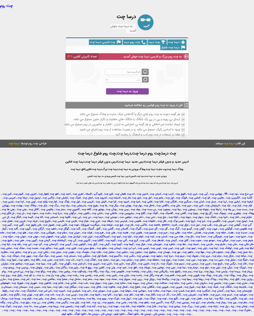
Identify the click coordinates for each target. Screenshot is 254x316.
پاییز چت (73, 267)
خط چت (181, 244)
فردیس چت (121, 221)
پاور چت (217, 275)
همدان (197, 233)
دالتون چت (84, 213)
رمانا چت (223, 279)
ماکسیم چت (115, 256)
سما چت (35, 279)
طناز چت (83, 295)
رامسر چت (99, 275)
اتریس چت (87, 202)
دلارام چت (246, 217)
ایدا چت (19, 202)
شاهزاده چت (138, 306)
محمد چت (103, 260)
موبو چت (202, 260)
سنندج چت (13, 279)
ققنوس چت (240, 229)
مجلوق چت (150, 252)
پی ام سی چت (15, 271)
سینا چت (46, 287)
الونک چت (181, 198)
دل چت (21, 213)
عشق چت (102, 248)
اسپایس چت (73, 291)
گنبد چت (75, 229)
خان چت (232, 244)
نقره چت (57, 287)
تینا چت (208, 298)
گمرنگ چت (88, 229)
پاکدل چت (61, 267)
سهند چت (99, 279)
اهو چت (54, 194)
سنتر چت (60, 209)
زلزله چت (213, 306)
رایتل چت (17, 275)
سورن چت (228, 283)
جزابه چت (8, 236)
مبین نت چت (216, 260)
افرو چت (108, 194)
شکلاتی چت (148, 287)
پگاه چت (92, 271)
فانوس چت (135, 221)
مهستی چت (143, 256)
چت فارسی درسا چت (105, 42)
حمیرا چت (241, 236)
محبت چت (32, 248)
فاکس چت (141, 225)
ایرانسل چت (74, 236)
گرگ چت (175, 229)
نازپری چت (93, 264)
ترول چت (126, 298)
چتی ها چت (8, 209)
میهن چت (26, 256)
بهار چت (137, 205)
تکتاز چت (150, 295)
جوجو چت (209, 240)
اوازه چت (42, 202)
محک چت (19, 248)
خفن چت (19, 240)
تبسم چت (227, 295)
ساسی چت (186, 283)
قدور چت (181, 275)
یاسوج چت (108, 302)
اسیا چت (135, 202)
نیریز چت (29, 264)
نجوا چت (11, 260)
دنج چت (162, 217)
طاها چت (203, 295)
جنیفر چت (248, 240)
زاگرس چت (62, 302)
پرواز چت (209, 271)
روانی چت (60, 275)
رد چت (40, 275)
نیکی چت (227, 267)
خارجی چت (207, 244)
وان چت (110, 267)
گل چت (163, 229)
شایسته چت (240, 287)
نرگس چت (230, 264)
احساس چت (51, 217)
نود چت (233, 194)
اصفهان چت (47, 236)
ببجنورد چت (164, 209)
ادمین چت (142, 194)
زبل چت (224, 306)
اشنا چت (158, 202)
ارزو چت (195, 302)
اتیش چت (101, 202)
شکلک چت (226, 287)
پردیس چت (22, 267)
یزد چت (96, 302)
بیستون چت (189, 209)
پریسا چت (234, 271)
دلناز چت (234, 217)
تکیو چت (173, 298)
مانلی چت (43, 252)
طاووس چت (117, 271)
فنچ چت (118, 225)
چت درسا (157, 42)
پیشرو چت (174, 306)
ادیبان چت (155, 194)
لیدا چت (213, 248)
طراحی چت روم (38, 143)
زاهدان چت (48, 302)
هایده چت (122, 233)
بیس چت (124, 209)
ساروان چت (200, 283)
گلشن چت (108, 229)
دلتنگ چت (210, 217)
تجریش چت (189, 295)
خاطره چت (169, 244)
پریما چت (53, 306)
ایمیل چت (241, 221)
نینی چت (170, 267)
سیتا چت (230, 291)
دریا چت (57, 213)
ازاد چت (226, 205)
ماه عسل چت (245, 252)
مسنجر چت (69, 256)
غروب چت (212, 229)
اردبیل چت (34, 198)
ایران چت (87, 236)
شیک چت (213, 287)
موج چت (165, 260)
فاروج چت (45, 221)
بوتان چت (111, 209)
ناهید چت (51, 229)
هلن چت (110, 233)
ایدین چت (8, 202)
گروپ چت (25, 229)
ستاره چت (120, 283)
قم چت (159, 275)
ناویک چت (166, 264)
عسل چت (211, 202)
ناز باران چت (79, 264)
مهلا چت (199, 252)
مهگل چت (230, 252)
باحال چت (149, 205)
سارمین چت (215, 283)
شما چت (85, 302)
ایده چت (149, 236)
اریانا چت (22, 198)
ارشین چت (234, 202)
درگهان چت (70, 213)
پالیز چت (48, 267)
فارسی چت (58, 221)
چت (234, 310)
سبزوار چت (124, 279)
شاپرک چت (244, 310)
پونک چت (206, 275)
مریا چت (168, 256)
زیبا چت (162, 306)
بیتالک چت (30, 205)
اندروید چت (101, 198)
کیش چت (104, 244)
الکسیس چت (233, 198)
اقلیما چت (65, 217)
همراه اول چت (99, 256)
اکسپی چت (157, 302)
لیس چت (168, 248)
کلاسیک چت (166, 213)
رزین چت (137, 279)
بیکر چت (113, 205)
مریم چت (180, 256)
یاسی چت (121, 302)
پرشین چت (64, 271)
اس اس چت (44, 291)
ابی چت (76, 217)
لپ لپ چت (129, 248)
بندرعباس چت (78, 205)
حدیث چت (241, 233)
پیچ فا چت (85, 267)
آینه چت (91, 306)
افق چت (132, 267)
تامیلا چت (95, 295)
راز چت (49, 275)
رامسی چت (86, 275)
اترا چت (112, 202)
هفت (231, 233)
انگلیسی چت (213, 221)
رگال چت (149, 275)
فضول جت (48, 225)
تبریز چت (215, 295)
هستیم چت (150, 233)
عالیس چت (218, 198)
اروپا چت (190, 221)
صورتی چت (40, 306)
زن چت (36, 302)
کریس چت (65, 244)
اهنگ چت (90, 260)
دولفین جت (125, 217)
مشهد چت (156, 256)
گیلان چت (199, 229)
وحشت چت (78, 298)
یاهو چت (144, 302)
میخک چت (13, 256)
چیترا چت (193, 213)
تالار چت (128, 295)
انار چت (126, 198)
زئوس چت (200, 306)
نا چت (79, 260)
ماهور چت (187, 252)
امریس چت (9, 198)
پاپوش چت (36, 267)
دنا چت (28, 306)
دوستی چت (111, 217)
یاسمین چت (66, 306)
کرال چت (92, 244)
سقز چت (242, 302)
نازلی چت (106, 264)
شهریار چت (31, 283)
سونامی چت (139, 291)
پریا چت (197, 271)
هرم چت (99, 233)
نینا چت (181, 267)
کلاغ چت (140, 213)
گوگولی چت (226, 229)
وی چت (232, 302)
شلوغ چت (135, 287)
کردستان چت (51, 244)
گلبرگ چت (135, 229)
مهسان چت (164, 252)
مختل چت (139, 260)
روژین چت (247, 279)
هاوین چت (136, 233)
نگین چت (52, 264)
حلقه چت (221, 233)
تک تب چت (163, 295)
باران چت (124, 275)
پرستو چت (8, 267)
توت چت (162, 298)
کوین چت (31, 240)
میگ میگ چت (41, 256)
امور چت (136, 198)
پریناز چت (247, 271)
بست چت (242, 209)
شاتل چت (96, 287)
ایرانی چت (60, 236)
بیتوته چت (203, 209)
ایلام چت (138, 236)
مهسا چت (113, 306)
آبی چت (203, 194)
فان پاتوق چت (33, 225)
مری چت (205, 256)
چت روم (6, 6)
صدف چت (111, 279)
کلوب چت (80, 306)
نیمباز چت (193, 267)
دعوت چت (32, 213)
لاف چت (16, 244)
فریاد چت (32, 221)
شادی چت (70, 283)
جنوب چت (195, 240)
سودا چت (166, 291)
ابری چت (192, 194)
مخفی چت (122, 252)
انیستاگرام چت (101, 236)
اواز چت (53, 202)
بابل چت (175, 205)
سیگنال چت (70, 287)
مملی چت (56, 252)
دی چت (87, 217)
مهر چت (176, 252)
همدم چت (208, 233)
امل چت (147, 198)
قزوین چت (193, 275)
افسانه (88, 194)
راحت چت (136, 275)
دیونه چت (185, 217)
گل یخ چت (206, 213)
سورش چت (99, 291)
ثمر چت (25, 279)
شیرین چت (176, 287)
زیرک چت (187, 306)
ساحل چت (74, 279)
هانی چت (175, 233)
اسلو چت (190, 291)
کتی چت (122, 240)
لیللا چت (249, 248)
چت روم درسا (135, 42)
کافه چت (86, 209)
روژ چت (175, 279)
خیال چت (141, 244)
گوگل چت (63, 229)
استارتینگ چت (28, 291)
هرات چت (87, 233)
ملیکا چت (242, 260)
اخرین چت (30, 194)
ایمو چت (115, 236)
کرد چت (37, 244)
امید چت (121, 267)
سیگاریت (94, 225)
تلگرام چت (14, 295)
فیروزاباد (85, 225)
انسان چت (161, 236)
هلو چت (21, 233)
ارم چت (201, 221)
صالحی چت (48, 279)
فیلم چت (26, 298)
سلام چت (62, 233)
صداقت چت (160, 283)
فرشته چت (106, 225)
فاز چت (129, 225)
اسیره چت (123, 202)
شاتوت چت (109, 287)
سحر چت (87, 279)
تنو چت (243, 298)
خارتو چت (220, 244)
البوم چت (18, 194)
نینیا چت (40, 264)
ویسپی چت (183, 302)
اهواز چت (43, 194)
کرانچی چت (79, 244)
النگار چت (16, 217)
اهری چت (78, 194)
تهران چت (27, 295)
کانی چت (145, 240)
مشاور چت (126, 260)
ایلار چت (247, 205)
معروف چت (192, 256)
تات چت (49, 295)
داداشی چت (111, 213)
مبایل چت (230, 260)
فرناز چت (83, 221)
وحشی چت (64, 298)
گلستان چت (122, 229)
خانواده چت (149, 221)
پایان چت (146, 271)
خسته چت (193, 244)
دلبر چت (86, 291)
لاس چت (238, 248)
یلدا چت (132, 302)
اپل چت (169, 198)
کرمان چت (171, 240)
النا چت (39, 217)
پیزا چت (29, 271)
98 (225, 194)
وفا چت (91, 298)
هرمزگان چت (215, 236)
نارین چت (205, 264)
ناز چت (155, 264)
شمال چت (122, 287)
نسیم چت (179, 264)
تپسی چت (71, 295)
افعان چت (120, 194)
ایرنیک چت (240, 267)
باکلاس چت (162, 205)
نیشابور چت (16, 264)
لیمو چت (190, 248)
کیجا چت (129, 244)
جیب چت (236, 240)
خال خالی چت (246, 244)
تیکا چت (218, 298)
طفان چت (196, 298)
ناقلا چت (35, 260)
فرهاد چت (107, 221)
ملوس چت (68, 252)
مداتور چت (45, 248)
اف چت (131, 194)
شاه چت (124, 306)
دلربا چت (223, 217)
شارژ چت (151, 306)
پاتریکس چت (161, 271)
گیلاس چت (235, 225)
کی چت (72, 240)
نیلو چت (204, 267)
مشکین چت (84, 256)
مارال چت (228, 256)
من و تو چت (29, 252)
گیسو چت (187, 229)
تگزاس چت (231, 298)
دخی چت (150, 217)
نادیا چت (59, 260)
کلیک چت (152, 213)
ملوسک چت (82, 252)
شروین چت (162, 287)
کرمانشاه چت (59, 240)
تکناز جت (176, 295)
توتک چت (149, 298)
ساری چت (242, 283)
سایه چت (174, 283)
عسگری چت (185, 202)
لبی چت (27, 244)
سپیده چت (133, 283)
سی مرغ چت (246, 194)
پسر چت (187, 271)
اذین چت (198, 205)
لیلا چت (6, 244)
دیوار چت (198, 217)
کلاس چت (180, 213)
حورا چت (229, 236)
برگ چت (53, 205)
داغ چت (189, 236)
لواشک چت (226, 248)
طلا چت (139, 295)
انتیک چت (75, 198)
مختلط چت (153, 260)
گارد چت (13, 229)
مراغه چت (241, 256)
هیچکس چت (48, 233)
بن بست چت (149, 209)
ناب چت (70, 260)
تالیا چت (106, 295)
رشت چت (72, 275)
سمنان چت (146, 283)
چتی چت (22, 209)
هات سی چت (176, 236)
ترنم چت (17, 306)
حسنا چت (201, 236)
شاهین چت (45, 283)
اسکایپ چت (203, 291)
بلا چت (103, 205)
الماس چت (194, 198)
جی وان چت (220, 225)
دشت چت (45, 213)
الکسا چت (247, 198)
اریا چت (222, 202)
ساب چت (14, 291)
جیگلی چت (222, 240)
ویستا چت (14, 298)
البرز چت (6, 194)
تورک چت (113, 298)
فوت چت (73, 225)
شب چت (83, 283)
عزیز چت (186, 205)
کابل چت (184, 240)
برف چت (65, 205)
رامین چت (111, 275)
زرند (232, 306)
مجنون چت (136, 252)
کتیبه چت (110, 240)
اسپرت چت (59, 291)
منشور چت (15, 252)
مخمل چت (108, 252)
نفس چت (47, 260)
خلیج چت (7, 240)
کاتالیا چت (98, 240)
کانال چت (34, 209)
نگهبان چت (65, 264)
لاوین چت (58, 248)
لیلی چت (202, 248)
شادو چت (58, 283)
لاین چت (179, 248)
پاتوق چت (175, 271)
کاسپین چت (73, 209)
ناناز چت (242, 264)
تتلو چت (38, 295)
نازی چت (118, 264)
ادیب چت (168, 194)
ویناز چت (221, 302)
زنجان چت (241, 306)
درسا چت (176, 42)
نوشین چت (158, 267)
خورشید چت (240, 295)
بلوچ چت (93, 205)
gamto (166, 225)
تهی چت (184, 298)
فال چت (162, 221)
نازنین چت (143, 264)
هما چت (11, 233)
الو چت (206, 198)
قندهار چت (158, 240)
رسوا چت (186, 279)
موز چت (115, 260)
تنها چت (117, 295)
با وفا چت (216, 209)
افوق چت (180, 194)
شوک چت (5, 306)
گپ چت (247, 225)
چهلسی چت (216, 194)
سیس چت (34, 287)
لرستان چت (115, 248)
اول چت (75, 202)
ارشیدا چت (247, 202)
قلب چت (206, 225)
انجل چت (88, 198)
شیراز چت (189, 287)
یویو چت (101, 298)
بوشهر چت (98, 209)
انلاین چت (98, 267)
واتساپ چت (207, 302)
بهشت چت (16, 205)
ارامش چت (62, 198)
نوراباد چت (144, 267)
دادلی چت (97, 213)
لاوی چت (71, 248)
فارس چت (71, 221)
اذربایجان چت (212, 205)
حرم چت (163, 233)
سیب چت (83, 287)
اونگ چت (64, 202)
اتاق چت (234, 279)
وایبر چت (38, 298)
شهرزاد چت (17, 283)
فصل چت (7, 221)
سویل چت (95, 283)
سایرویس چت (126, 213)
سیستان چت (20, 287)
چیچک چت (220, 213)
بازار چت (42, 205)
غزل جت (195, 225)
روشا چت (198, 279)
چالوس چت (47, 209)
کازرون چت (84, 240)
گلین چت (19, 225)
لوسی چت (143, 248)
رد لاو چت (29, 275)
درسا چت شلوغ (173, 47)
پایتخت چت (132, 271)
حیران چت (74, 233)
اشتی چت (147, 202)
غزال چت (184, 225)
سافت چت (153, 291)
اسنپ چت (178, 291)
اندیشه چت (114, 198)
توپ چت (137, 298)
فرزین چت (19, 221)
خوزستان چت (155, 244)
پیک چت (104, 271)
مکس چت (129, 256)
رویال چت (149, 279)
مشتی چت (6, 248)
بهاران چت (125, 205)
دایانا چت (173, 217)
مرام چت (216, 256)
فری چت (95, 221)
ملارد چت (96, 252)
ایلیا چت (127, 236)
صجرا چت (62, 279)
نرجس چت (192, 264)
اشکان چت (171, 202)
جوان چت (20, 236)
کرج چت (133, 240)
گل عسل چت (150, 229)
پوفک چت (248, 213)
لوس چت (156, 248)
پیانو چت (51, 271)
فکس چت (61, 225)
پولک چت (229, 275)
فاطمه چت (154, 225)
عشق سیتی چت (86, 248)
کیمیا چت (117, 244)
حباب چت (33, 233)
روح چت (5, 275)
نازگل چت (131, 264)
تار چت (60, 295)
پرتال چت (242, 275)
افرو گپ (98, 194)
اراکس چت (48, 198)
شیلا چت (200, 287)
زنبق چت (25, 302)
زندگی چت (12, 302)
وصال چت (50, 298)
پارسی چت (221, 271)
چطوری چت (234, 213)
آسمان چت (217, 291)
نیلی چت (215, 267)
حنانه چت (187, 233)
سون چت (108, 283)
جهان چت (33, 236)
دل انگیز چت (8, 213)
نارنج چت (217, 264)
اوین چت (30, 202)
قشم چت (169, 275)
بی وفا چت (228, 209)
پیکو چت (40, 271)
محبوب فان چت (214, 252)
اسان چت (199, 202)
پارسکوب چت (79, 271)
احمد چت (66, 194)
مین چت (190, 260)
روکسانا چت (163, 279)
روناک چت (210, 279)
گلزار (98, 229)
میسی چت (56, 256)
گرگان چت (38, 229)
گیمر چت (7, 225)
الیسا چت (28, 217)
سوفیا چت (125, 291)
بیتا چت (176, 209)
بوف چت (135, 209)
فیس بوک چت (175, 221)
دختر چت (138, 217)
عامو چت (158, 198)
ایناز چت (236, 205)
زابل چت (74, 302)
